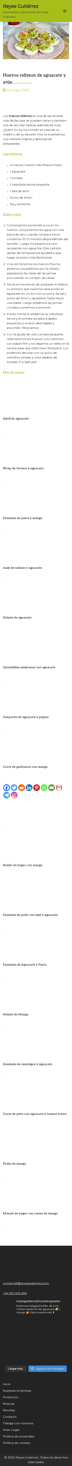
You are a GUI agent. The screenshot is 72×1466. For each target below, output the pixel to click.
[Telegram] (6, 795)
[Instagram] (14, 795)
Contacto (10, 1417)
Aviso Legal (11, 1430)
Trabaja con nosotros (18, 1423)
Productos (10, 1397)
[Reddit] (21, 787)
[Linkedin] (29, 787)
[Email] (51, 787)
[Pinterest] (36, 787)
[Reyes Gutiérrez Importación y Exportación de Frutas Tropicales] (29, 11)
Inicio (7, 1384)
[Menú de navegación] (64, 11)
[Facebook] (6, 787)
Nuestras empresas (17, 1390)
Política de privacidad (18, 1436)
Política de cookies (16, 1443)
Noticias (8, 1403)
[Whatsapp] (44, 787)
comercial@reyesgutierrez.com (26, 1283)
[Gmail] (59, 787)
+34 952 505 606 (15, 1293)
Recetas (9, 1410)
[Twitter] (14, 787)
